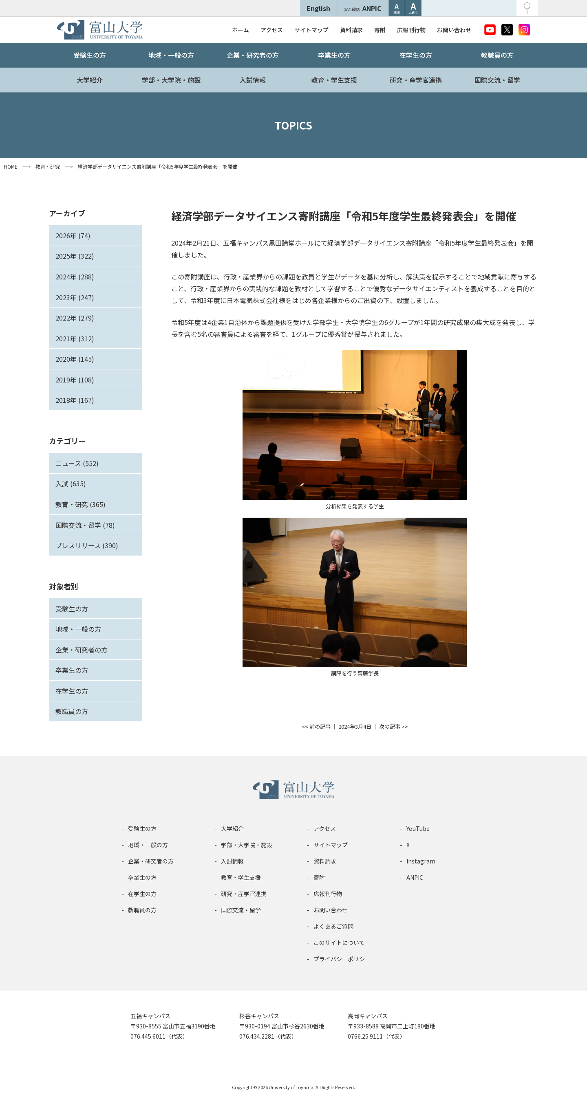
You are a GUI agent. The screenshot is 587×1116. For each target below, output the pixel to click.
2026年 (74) (72, 235)
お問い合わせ (454, 30)
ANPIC (363, 8)
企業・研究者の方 (253, 55)
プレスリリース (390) (86, 545)
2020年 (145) (74, 359)
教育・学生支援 (334, 80)
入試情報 (253, 80)
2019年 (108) (74, 379)
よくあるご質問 (333, 926)
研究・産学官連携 (416, 80)
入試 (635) (70, 483)
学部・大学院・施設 (171, 80)
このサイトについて (339, 942)
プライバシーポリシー (342, 959)
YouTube (418, 828)
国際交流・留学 (497, 80)
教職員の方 (497, 55)
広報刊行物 (411, 30)
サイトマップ (311, 30)
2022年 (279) (74, 318)
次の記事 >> (393, 726)
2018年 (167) (74, 400)
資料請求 (351, 30)
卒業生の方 (334, 55)
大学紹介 (90, 80)
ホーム (240, 30)
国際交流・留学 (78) (85, 525)
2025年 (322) (74, 256)
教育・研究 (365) (80, 504)
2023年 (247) (74, 297)
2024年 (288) (74, 276)
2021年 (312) (74, 338)
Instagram (420, 861)
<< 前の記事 (316, 726)
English (318, 8)
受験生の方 (89, 55)
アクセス (271, 30)
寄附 (380, 30)
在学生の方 (415, 55)
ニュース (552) (77, 463)
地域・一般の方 (171, 55)
